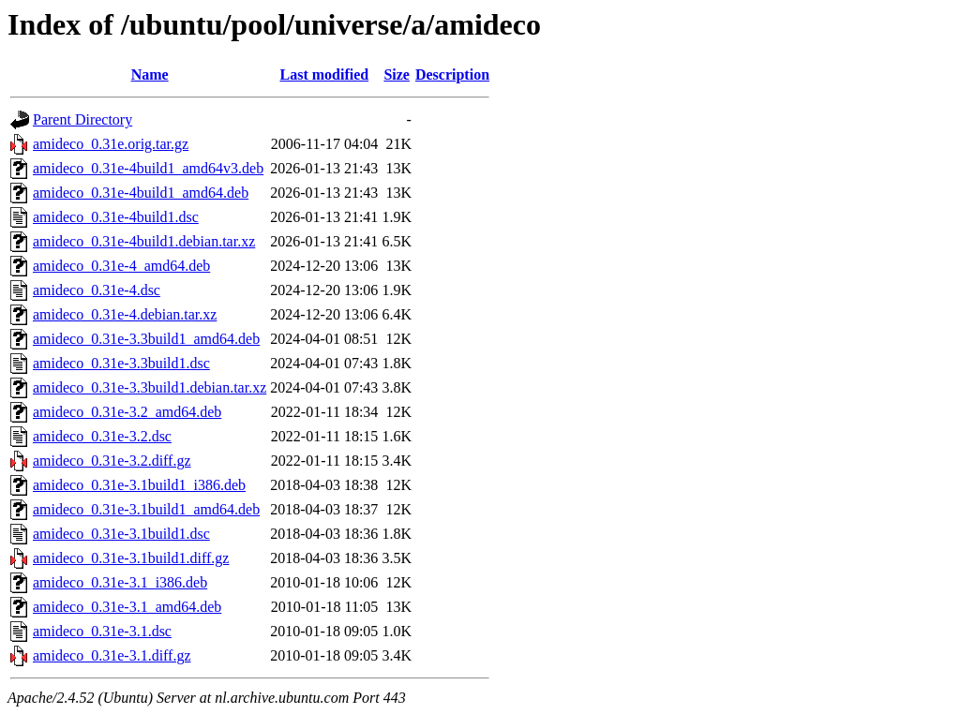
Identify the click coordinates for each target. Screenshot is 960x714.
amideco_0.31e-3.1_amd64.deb (127, 607)
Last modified (323, 74)
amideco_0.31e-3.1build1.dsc (121, 534)
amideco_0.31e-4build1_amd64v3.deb (148, 168)
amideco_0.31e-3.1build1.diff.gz (131, 558)
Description (452, 74)
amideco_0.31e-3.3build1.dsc (121, 363)
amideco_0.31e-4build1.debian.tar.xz (144, 241)
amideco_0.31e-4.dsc (96, 290)
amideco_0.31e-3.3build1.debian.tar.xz (149, 387)
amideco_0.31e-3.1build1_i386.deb (139, 485)
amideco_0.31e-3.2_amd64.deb (127, 412)
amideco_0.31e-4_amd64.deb (121, 266)
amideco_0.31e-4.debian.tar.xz (125, 314)
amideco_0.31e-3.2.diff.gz (112, 461)
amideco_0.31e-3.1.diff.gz (112, 655)
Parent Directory (82, 119)
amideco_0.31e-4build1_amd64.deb (140, 193)
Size (396, 74)
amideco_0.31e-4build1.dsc (116, 217)
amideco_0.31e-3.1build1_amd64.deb (146, 509)
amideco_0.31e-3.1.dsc (102, 631)
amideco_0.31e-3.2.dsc (102, 436)
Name (150, 74)
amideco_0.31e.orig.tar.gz (110, 144)
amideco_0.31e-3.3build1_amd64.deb (146, 339)
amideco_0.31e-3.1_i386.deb (120, 582)
